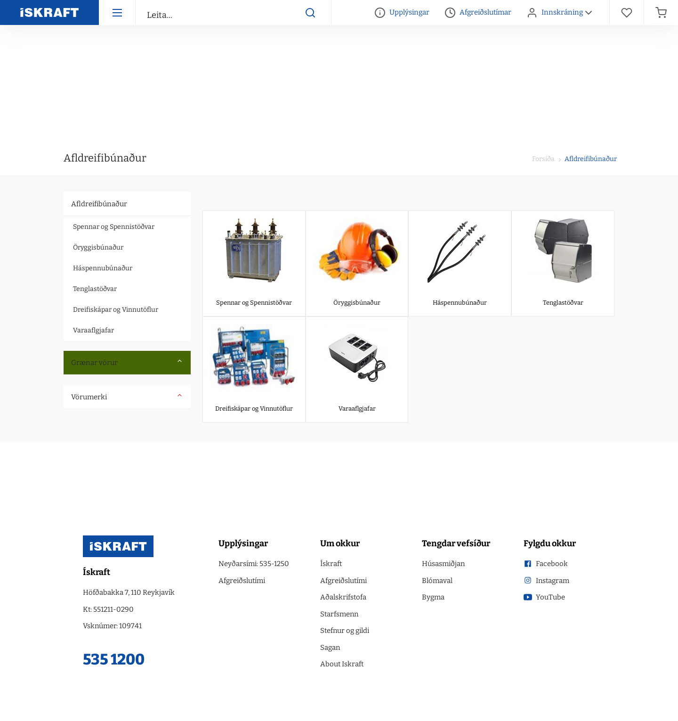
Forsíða (543, 159)
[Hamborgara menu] (116, 12)
